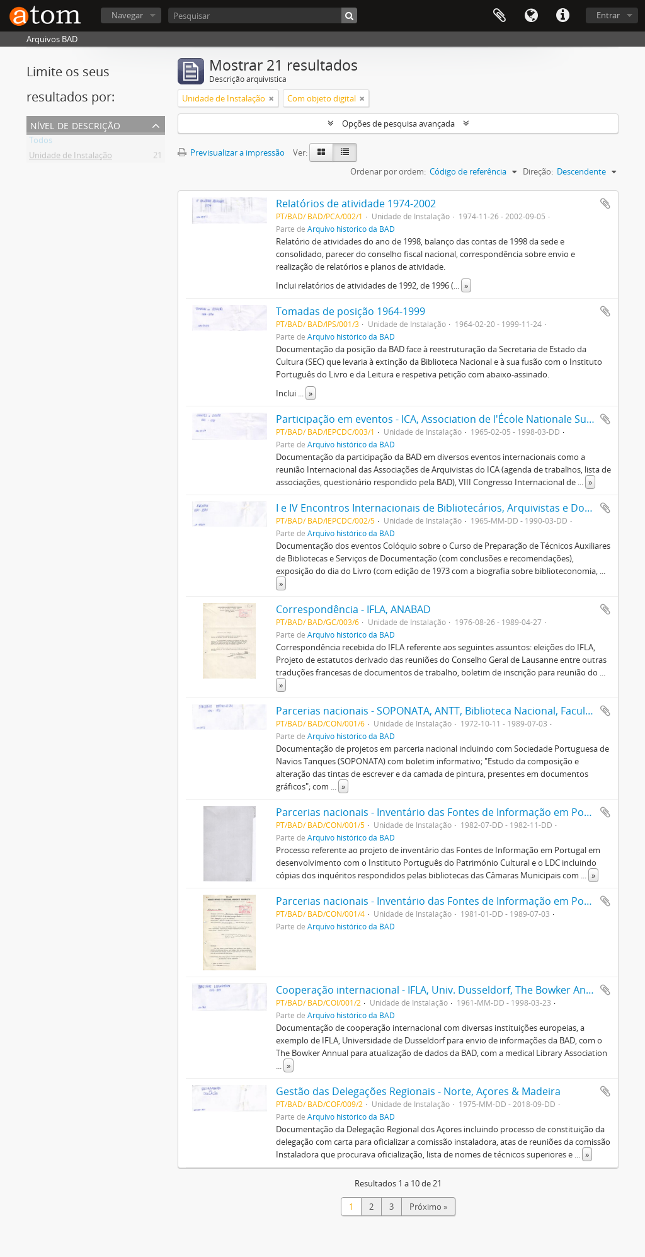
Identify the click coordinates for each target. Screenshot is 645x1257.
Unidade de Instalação (70, 157)
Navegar (127, 15)
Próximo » (428, 1206)
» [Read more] (466, 285)
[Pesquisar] (262, 15)
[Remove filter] (271, 98)
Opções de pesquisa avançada (398, 123)
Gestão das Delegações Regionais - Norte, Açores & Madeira (418, 1091)
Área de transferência (499, 16)
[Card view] (321, 152)
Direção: (538, 171)
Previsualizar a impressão (231, 152)
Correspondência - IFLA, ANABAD (353, 609)
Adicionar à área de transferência (605, 203)
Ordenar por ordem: (388, 171)
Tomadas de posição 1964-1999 (350, 311)
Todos (40, 142)
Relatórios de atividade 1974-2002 (356, 203)
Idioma (531, 16)
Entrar (608, 15)
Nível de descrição (75, 124)
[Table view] (345, 152)
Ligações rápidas (562, 16)
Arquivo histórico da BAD (351, 229)
